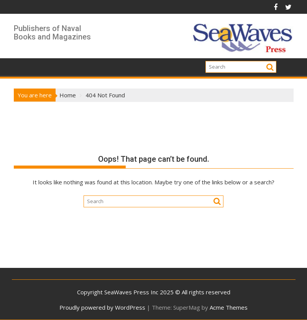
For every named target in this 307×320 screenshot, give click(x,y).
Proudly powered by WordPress (102, 307)
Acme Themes (229, 307)
